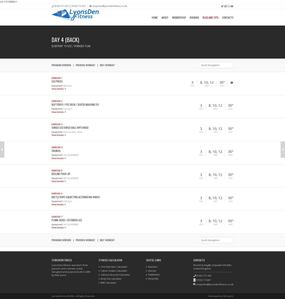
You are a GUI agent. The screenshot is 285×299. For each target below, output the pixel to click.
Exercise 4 (57, 147)
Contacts (227, 17)
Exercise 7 (57, 216)
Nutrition (152, 266)
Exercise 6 (57, 193)
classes (152, 270)
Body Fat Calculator (111, 278)
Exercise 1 (57, 78)
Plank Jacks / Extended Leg (67, 220)
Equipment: (57, 85)
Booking (194, 17)
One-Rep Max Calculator (114, 266)
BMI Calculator (108, 282)
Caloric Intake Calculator (114, 270)
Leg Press (57, 81)
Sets (192, 86)
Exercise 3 (57, 124)
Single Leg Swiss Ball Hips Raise (70, 127)
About (164, 17)
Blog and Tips (210, 17)
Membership (179, 17)
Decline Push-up (61, 174)
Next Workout (107, 65)
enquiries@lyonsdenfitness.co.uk (109, 6)
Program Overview (61, 65)
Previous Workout (85, 65)
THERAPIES (154, 274)
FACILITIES (153, 278)
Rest (222, 86)
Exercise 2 (57, 101)
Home (155, 17)
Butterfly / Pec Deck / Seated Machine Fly (75, 104)
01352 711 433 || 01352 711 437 (70, 6)
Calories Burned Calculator (115, 274)
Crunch (56, 151)
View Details (58, 88)
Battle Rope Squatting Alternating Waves (76, 197)
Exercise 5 (57, 170)
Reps (207, 86)
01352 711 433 (203, 275)
